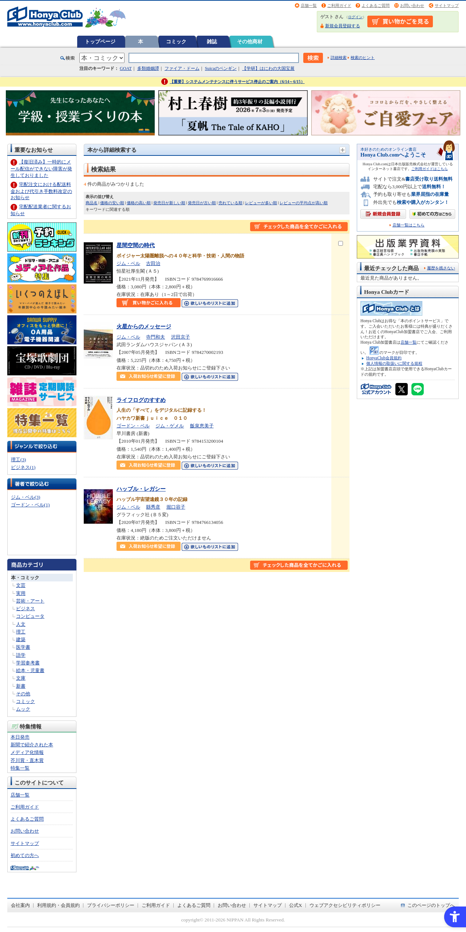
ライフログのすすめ (141, 400)
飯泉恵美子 (202, 426)
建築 (20, 639)
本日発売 (20, 737)
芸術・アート (30, 601)
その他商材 (249, 41)
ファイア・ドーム (182, 68)
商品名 (92, 203)
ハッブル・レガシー (141, 489)
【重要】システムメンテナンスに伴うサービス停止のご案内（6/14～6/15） (237, 81)
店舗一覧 (309, 5)
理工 (20, 632)
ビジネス (25, 608)
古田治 (153, 263)
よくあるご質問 (376, 5)
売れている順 (230, 203)
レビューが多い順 (261, 203)
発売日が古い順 (202, 203)
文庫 (20, 678)
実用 (20, 593)
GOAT (126, 68)
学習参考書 (28, 663)
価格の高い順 (139, 203)
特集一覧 (20, 768)
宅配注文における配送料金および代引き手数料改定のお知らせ (41, 191)
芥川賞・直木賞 (27, 760)
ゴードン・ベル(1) (30, 505)
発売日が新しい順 (169, 203)
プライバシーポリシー (110, 905)
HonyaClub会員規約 (384, 358)
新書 (20, 686)
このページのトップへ (431, 905)
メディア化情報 (27, 752)
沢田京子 (180, 337)
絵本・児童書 (30, 670)
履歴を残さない (441, 268)
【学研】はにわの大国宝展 (268, 68)
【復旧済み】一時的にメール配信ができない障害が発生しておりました (41, 168)
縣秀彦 (153, 507)
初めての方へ (25, 855)
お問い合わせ (412, 5)
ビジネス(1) (23, 467)
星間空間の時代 (135, 245)
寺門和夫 (155, 337)
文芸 (20, 585)
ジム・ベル (128, 263)
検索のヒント (363, 57)
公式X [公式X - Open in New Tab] (295, 905)
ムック (23, 709)
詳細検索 (339, 57)
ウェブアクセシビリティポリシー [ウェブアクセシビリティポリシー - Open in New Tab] (344, 905)
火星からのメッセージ (143, 326)
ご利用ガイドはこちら (429, 169)
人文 (20, 624)
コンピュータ (30, 616)
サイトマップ (447, 5)
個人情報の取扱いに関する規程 (394, 363)
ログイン (355, 17)
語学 (20, 655)
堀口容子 (175, 507)
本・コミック (25, 577)
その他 (23, 693)
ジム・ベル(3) (25, 497)
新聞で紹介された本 (32, 744)
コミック (176, 41)
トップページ (100, 41)
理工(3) (18, 459)
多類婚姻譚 (148, 68)
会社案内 (20, 905)
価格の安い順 (112, 203)
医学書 (23, 647)
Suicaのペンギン (221, 68)
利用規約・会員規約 (58, 905)
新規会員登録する (342, 25)
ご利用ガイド (339, 5)
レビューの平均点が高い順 (304, 203)
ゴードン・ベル (133, 426)
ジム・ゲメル (169, 426)
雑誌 (212, 41)
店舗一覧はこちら (408, 225)
